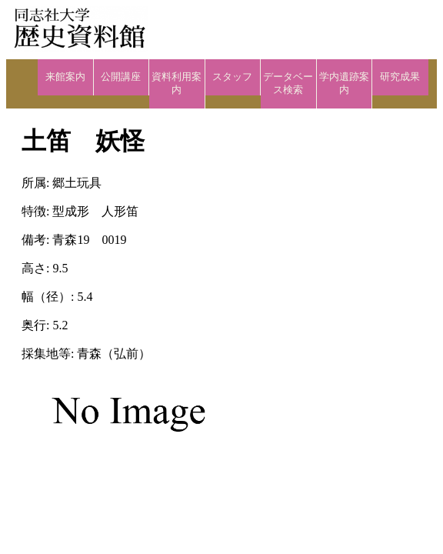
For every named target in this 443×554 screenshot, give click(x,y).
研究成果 (400, 77)
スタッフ (232, 77)
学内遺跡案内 (344, 83)
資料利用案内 (177, 83)
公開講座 (121, 77)
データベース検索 (288, 83)
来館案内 (65, 77)
